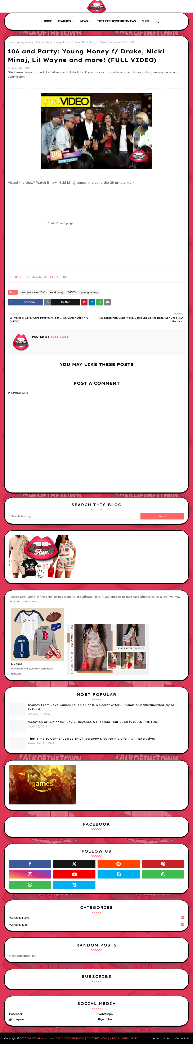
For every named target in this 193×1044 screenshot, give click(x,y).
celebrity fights (97, 918)
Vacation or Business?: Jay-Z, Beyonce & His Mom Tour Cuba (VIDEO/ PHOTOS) (93, 721)
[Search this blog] (74, 516)
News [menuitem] (84, 21)
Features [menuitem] (64, 21)
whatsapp (106, 1014)
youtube (106, 1019)
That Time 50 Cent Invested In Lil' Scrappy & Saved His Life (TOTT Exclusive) (91, 738)
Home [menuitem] (48, 21)
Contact (33, 6)
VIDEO (72, 292)
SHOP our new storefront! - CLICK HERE (38, 277)
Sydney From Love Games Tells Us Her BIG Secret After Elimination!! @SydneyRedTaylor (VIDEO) (101, 707)
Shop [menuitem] (145, 21)
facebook (16, 1014)
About (19, 6)
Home (6, 6)
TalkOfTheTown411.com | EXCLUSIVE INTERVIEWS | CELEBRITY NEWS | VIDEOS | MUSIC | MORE (82, 1038)
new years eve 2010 (33, 292)
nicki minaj (56, 292)
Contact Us (182, 1038)
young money (25, 42)
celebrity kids (97, 925)
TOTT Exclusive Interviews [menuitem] (116, 21)
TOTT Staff (59, 336)
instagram (17, 1019)
